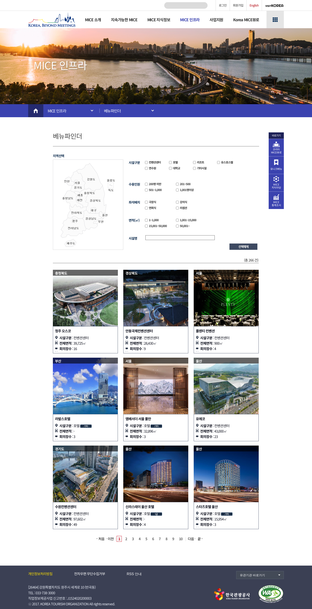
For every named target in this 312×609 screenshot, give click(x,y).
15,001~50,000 (157, 226)
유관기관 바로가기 (252, 575)
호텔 (175, 162)
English (254, 5)
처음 (101, 538)
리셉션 (183, 208)
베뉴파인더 (112, 111)
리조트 (200, 162)
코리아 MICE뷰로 (276, 150)
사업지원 (216, 19)
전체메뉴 (275, 19)
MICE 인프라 (190, 19)
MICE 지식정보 (158, 19)
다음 (191, 538)
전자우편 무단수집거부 (89, 573)
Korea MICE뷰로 (246, 19)
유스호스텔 (226, 162)
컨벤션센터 (154, 162)
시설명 (133, 238)
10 (180, 538)
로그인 (223, 5)
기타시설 (201, 168)
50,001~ (184, 226)
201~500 (184, 184)
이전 (111, 538)
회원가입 (238, 5)
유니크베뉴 (276, 169)
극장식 (152, 202)
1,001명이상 (186, 190)
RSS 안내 (134, 574)
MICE (276, 186)
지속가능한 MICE (124, 19)
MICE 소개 (93, 19)
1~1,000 (153, 220)
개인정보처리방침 (40, 573)
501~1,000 (155, 190)
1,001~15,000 (187, 220)
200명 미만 (154, 184)
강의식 (183, 202)
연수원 (152, 168)
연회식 (152, 208)
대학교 (176, 168)
